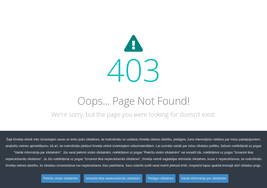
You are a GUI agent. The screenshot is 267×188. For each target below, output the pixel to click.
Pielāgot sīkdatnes (160, 178)
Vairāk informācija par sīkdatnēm (204, 178)
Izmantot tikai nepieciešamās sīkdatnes (113, 178)
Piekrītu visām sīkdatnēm (60, 178)
